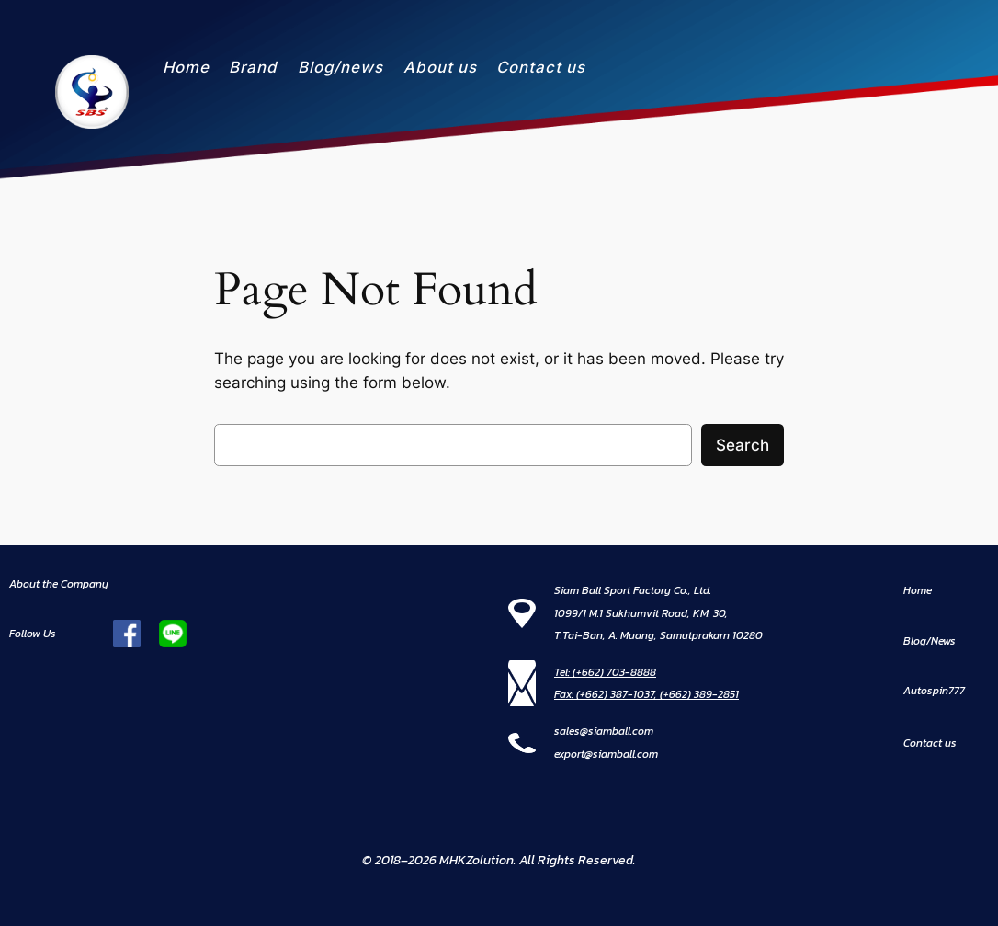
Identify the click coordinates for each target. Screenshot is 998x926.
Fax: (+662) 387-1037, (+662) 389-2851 (646, 694)
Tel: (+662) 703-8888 (605, 672)
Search (742, 445)
